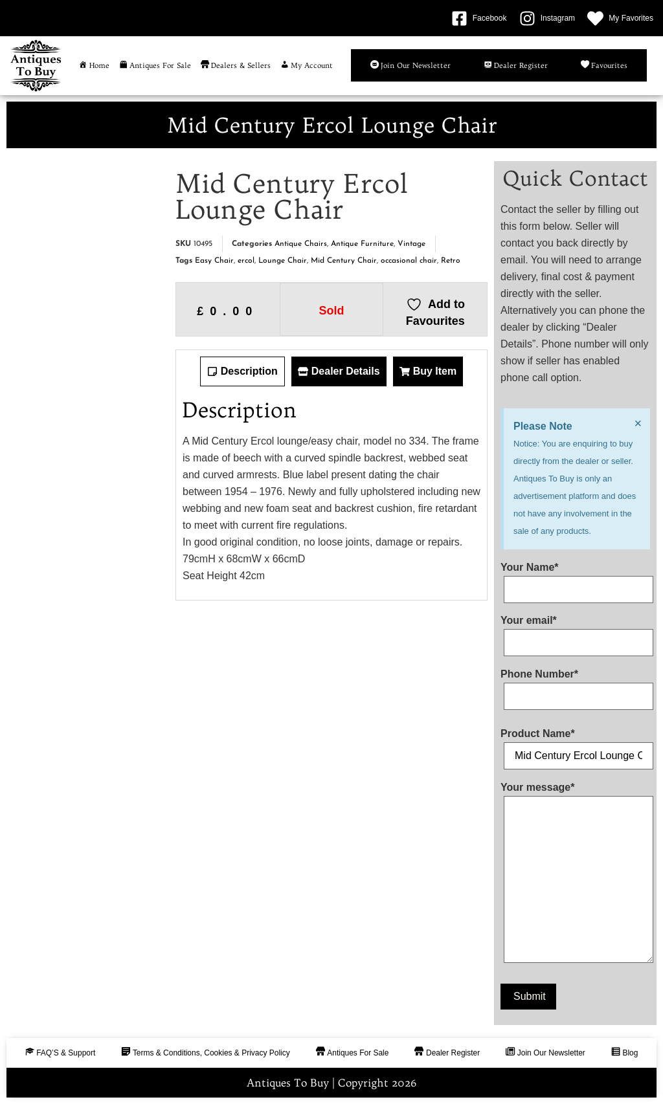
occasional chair (409, 261)
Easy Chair (214, 261)
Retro (450, 261)
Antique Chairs (301, 244)
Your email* (575, 631)
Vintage (411, 244)
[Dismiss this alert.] (638, 423)
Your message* (575, 875)
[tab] (242, 371)
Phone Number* (575, 685)
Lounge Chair (282, 261)
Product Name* (575, 745)
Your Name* (575, 578)
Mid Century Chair (344, 261)
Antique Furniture (362, 244)
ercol (246, 261)
